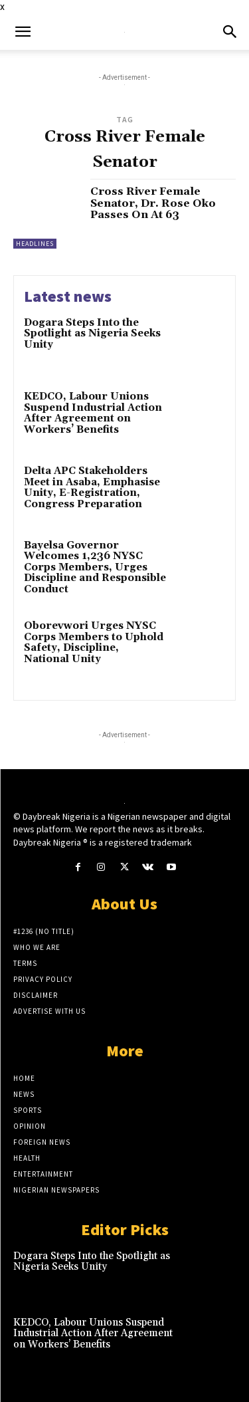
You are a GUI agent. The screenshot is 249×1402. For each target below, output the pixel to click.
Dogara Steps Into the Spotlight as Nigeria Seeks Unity (92, 333)
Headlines (35, 243)
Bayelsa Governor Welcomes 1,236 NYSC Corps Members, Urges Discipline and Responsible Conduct (95, 567)
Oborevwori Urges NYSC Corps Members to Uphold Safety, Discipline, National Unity (93, 642)
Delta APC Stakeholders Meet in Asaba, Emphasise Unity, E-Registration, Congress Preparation (92, 488)
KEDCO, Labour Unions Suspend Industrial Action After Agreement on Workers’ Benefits (93, 413)
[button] (22, 32)
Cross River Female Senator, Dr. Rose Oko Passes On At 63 (153, 203)
